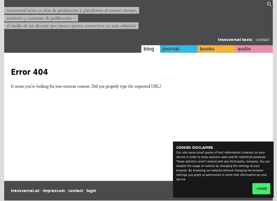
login (91, 191)
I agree (261, 188)
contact (262, 39)
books (207, 48)
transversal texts (235, 40)
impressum (54, 191)
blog (149, 48)
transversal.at (25, 191)
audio (244, 48)
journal (170, 48)
